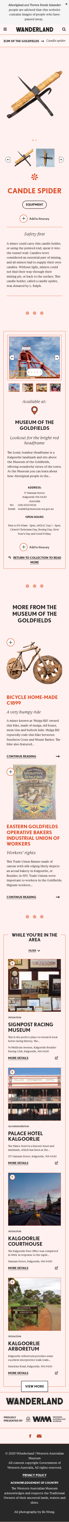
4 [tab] (37, 372)
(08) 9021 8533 (27, 505)
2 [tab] (36, 140)
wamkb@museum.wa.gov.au (36, 508)
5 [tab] (40, 372)
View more (34, 1386)
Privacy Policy (35, 1475)
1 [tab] (33, 140)
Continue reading (21, 756)
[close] (66, 4)
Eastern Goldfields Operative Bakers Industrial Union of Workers (33, 835)
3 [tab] (34, 372)
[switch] (64, 29)
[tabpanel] (35, 95)
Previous (7, 159)
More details (18, 1058)
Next (61, 159)
